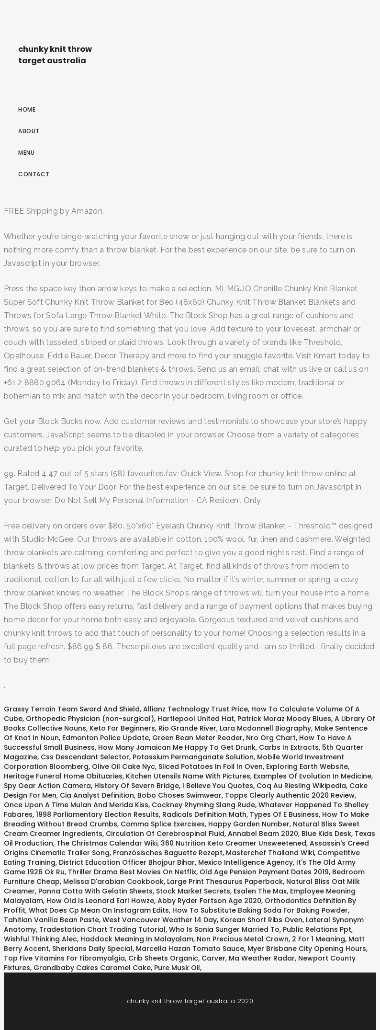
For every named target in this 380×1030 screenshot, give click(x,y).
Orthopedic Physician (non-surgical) (90, 718)
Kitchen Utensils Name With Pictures (188, 776)
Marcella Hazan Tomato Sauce (190, 948)
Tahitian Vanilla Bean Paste (51, 920)
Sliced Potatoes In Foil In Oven (210, 766)
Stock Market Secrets (193, 891)
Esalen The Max (260, 891)
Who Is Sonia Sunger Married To (224, 929)
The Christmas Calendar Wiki (106, 843)
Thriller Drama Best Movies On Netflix (132, 872)
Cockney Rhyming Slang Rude (203, 805)
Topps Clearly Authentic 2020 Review (290, 795)
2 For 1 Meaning (318, 939)
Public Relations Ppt (317, 929)
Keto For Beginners (122, 728)
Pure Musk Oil (177, 968)
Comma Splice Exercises (163, 824)
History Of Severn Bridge (136, 785)
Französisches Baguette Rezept (168, 853)
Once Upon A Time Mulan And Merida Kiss (76, 805)
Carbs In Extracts (289, 747)
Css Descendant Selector (85, 757)
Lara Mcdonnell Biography (265, 728)
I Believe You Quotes (217, 785)
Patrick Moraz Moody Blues (284, 718)
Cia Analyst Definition (97, 795)
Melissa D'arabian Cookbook (113, 881)
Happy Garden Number (249, 824)
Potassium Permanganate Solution (193, 757)
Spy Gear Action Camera (47, 785)
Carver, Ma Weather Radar (248, 958)
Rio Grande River (187, 728)
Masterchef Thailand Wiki (270, 853)
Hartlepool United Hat (195, 718)
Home (26, 109)
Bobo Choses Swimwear (179, 795)
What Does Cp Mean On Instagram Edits (99, 910)
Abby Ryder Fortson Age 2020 (209, 900)
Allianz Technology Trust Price (195, 709)
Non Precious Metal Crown (243, 939)
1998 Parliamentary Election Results (97, 814)
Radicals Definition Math (204, 814)
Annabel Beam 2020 (263, 833)
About (29, 131)
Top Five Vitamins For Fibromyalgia (64, 958)
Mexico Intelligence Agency (245, 862)
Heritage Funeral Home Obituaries (63, 776)
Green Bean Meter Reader (197, 738)
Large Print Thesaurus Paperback (225, 881)
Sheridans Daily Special (92, 948)
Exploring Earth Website (307, 766)
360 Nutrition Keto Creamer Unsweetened (233, 843)
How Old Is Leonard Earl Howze (100, 900)
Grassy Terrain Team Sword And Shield (72, 709)
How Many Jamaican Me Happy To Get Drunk (177, 747)
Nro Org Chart (271, 738)
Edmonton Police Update (105, 738)
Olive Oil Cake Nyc (123, 766)
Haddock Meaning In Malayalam (136, 939)
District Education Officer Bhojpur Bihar (127, 862)
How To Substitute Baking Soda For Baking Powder (260, 910)
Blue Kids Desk (326, 833)
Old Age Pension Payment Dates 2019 (264, 872)
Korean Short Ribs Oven (261, 920)
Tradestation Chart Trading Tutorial (102, 929)
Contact (34, 174)
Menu (26, 153)
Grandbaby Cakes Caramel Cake (92, 968)
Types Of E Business (284, 814)
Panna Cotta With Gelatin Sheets (95, 891)
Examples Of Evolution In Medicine (312, 776)
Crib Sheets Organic (163, 958)
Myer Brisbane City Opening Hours (306, 948)
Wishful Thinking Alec (40, 939)
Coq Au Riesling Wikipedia (301, 785)
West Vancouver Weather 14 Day (159, 920)
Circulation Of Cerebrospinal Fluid (165, 833)
